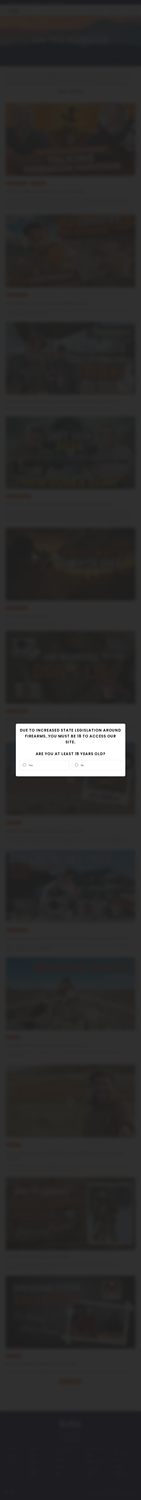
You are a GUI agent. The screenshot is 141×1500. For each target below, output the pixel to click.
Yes (31, 765)
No (82, 765)
